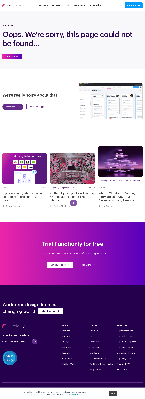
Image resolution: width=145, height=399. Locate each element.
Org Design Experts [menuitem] (126, 347)
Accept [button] (113, 393)
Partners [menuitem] (66, 353)
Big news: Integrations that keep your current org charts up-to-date (24, 197)
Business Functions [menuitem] (98, 359)
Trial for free (12, 56)
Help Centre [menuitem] (67, 359)
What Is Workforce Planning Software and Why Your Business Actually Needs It (117, 197)
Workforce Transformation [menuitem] (101, 364)
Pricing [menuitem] (65, 342)
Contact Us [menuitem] (94, 347)
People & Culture (67, 187)
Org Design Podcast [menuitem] (126, 336)
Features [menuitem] (66, 331)
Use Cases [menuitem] (66, 336)
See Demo (86, 265)
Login (120, 5)
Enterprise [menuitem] (67, 347)
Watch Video (34, 107)
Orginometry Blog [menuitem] (125, 331)
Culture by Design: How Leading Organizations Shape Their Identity (72, 197)
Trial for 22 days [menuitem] (69, 364)
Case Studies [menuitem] (95, 342)
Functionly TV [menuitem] (123, 364)
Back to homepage (13, 107)
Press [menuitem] (92, 336)
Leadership (54, 187)
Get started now (58, 265)
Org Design (113, 181)
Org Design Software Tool (129, 181)
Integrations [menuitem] (95, 370)
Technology (103, 181)
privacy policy (72, 394)
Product (5, 187)
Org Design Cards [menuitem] (125, 359)
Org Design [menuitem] (94, 353)
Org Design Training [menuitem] (126, 353)
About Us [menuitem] (93, 331)
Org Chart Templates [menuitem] (126, 342)
